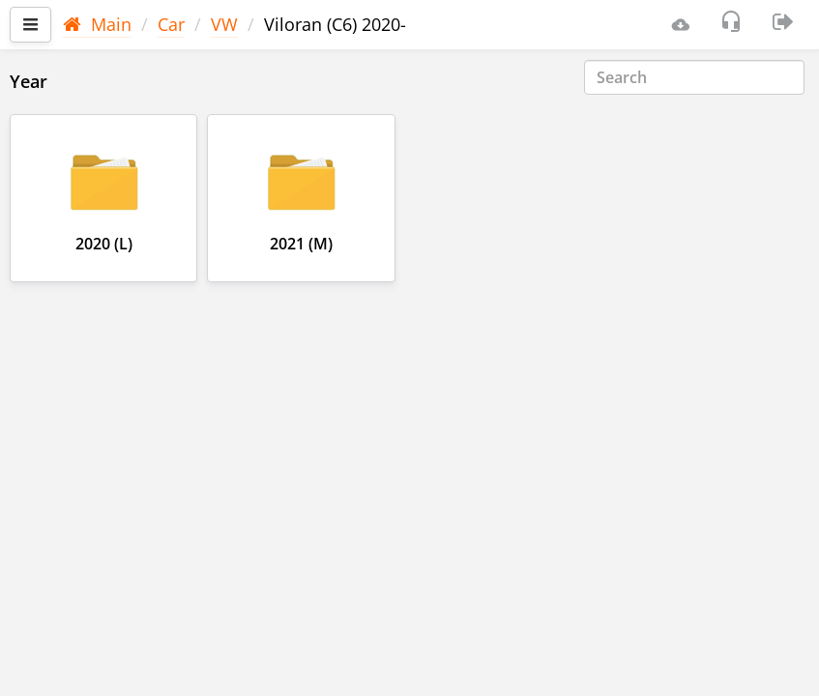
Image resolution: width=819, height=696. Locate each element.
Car (171, 24)
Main (97, 24)
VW (224, 24)
